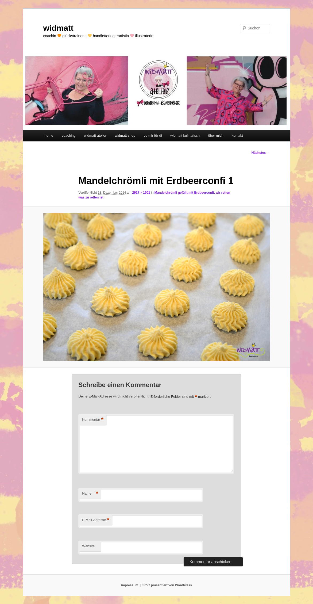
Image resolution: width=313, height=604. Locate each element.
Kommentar (92, 420)
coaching (69, 135)
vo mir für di (153, 135)
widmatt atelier (95, 135)
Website (88, 546)
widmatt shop (125, 135)
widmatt (58, 28)
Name (90, 494)
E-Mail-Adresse (95, 520)
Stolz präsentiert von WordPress (167, 585)
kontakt (237, 135)
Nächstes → (261, 153)
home (49, 135)
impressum (129, 585)
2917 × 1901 (141, 192)
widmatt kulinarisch (185, 135)
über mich (215, 135)
